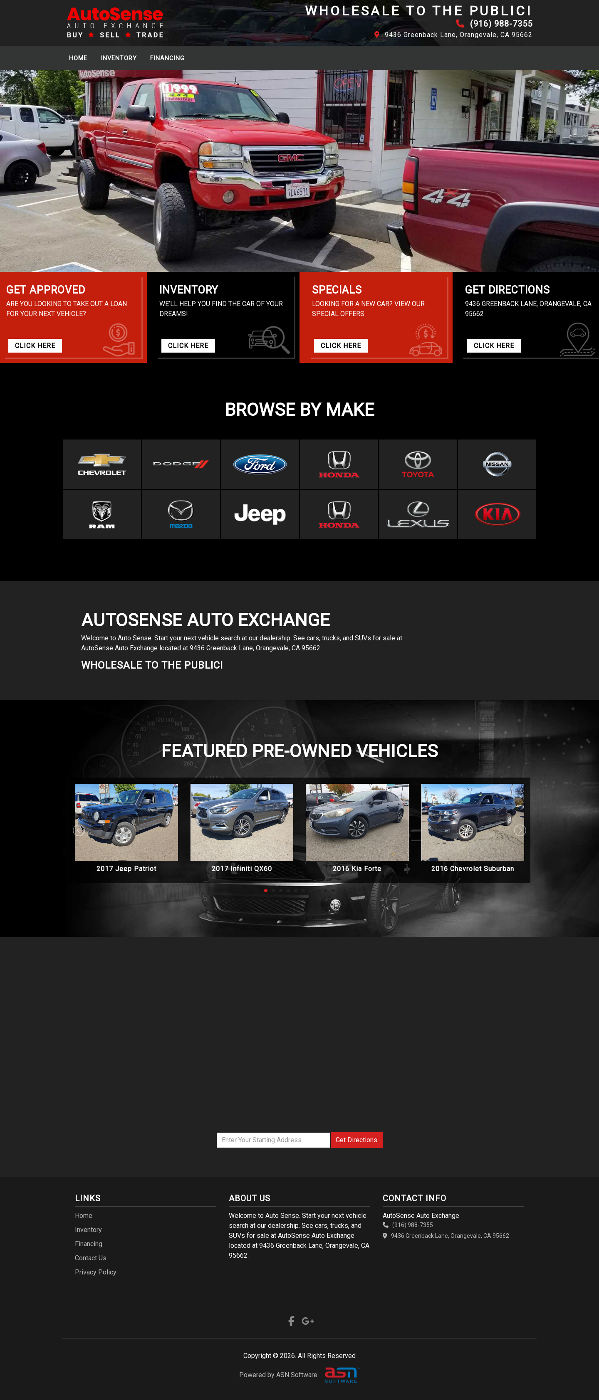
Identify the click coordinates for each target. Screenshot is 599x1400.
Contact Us (90, 1258)
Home (78, 58)
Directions (356, 1140)
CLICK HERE (35, 346)
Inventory (119, 58)
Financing (167, 58)
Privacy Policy (95, 1272)
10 (333, 890)
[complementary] (574, 1375)
